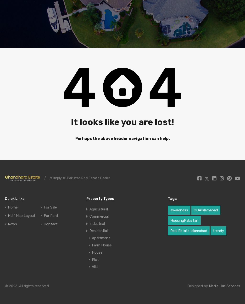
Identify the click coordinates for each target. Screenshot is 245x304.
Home (13, 207)
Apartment (101, 238)
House (97, 252)
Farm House (102, 245)
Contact (51, 224)
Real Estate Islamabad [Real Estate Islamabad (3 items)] (188, 231)
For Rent (51, 216)
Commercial (99, 216)
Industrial (97, 223)
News (12, 224)
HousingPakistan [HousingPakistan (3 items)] (184, 220)
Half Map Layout (21, 216)
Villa (95, 267)
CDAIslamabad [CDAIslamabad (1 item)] (206, 210)
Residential (98, 231)
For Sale (50, 207)
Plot (95, 259)
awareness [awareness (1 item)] (179, 210)
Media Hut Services (224, 286)
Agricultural (98, 209)
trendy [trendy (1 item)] (218, 231)
